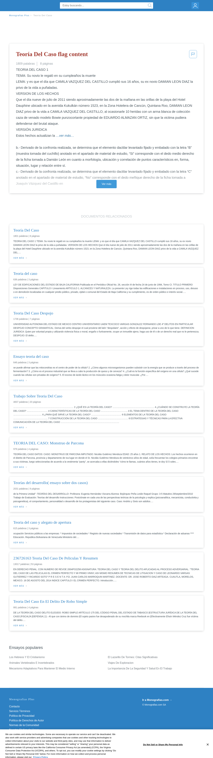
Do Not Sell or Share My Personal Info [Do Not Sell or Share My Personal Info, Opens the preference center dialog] (163, 754)
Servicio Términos (19, 711)
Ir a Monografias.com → (157, 700)
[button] (193, 55)
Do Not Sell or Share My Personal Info (31, 734)
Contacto (14, 706)
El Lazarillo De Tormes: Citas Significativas (133, 657)
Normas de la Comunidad (24, 725)
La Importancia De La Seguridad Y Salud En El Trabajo (140, 668)
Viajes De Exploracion (120, 662)
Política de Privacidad (21, 715)
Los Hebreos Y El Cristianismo (27, 657)
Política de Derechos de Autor (26, 720)
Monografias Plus (19, 15)
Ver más (106, 184)
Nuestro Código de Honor (24, 729)
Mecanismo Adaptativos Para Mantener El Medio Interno (42, 668)
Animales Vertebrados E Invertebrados (31, 662)
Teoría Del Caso (42, 15)
